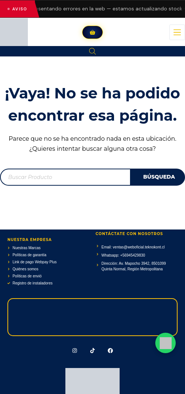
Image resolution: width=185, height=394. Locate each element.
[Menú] (177, 32)
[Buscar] (157, 177)
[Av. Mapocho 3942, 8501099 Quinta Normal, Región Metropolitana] (92, 317)
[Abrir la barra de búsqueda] (92, 51)
